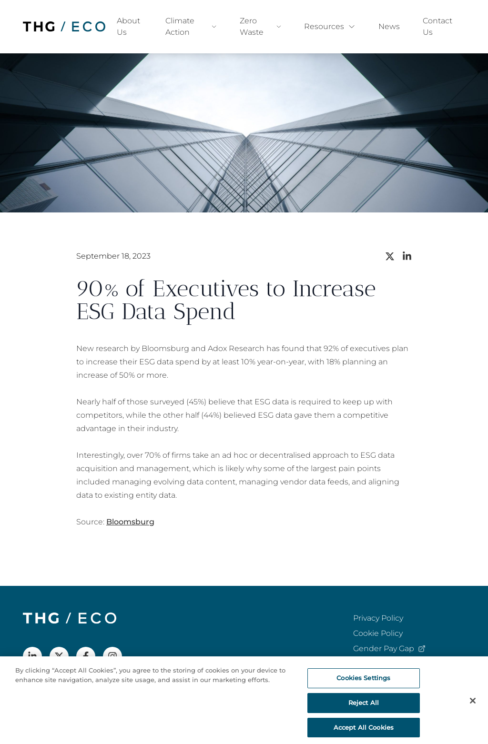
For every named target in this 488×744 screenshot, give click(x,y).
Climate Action (191, 26)
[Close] (472, 704)
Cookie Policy (378, 633)
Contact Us (437, 26)
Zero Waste (260, 26)
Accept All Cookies (364, 731)
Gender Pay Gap (389, 649)
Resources (330, 26)
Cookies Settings (363, 681)
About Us (128, 26)
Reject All (363, 706)
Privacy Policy (378, 618)
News (389, 26)
